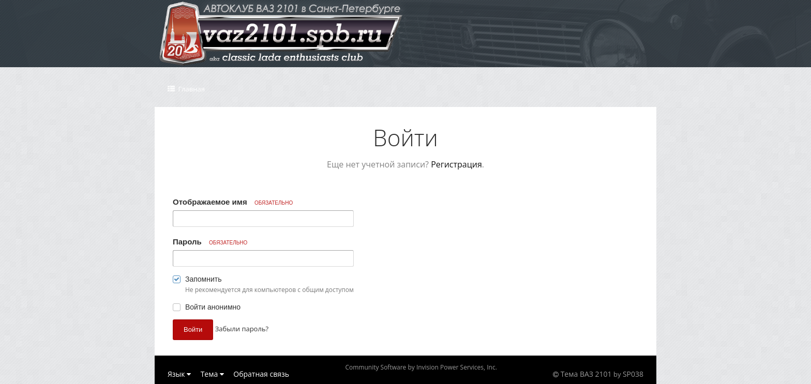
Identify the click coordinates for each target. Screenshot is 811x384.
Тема (212, 374)
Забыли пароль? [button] (241, 328)
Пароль (210, 241)
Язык (179, 374)
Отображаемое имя (233, 201)
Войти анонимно (213, 307)
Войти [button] (193, 329)
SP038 (633, 374)
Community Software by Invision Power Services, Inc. (421, 367)
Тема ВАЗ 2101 (586, 374)
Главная (190, 89)
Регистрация (456, 164)
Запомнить (203, 279)
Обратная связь (261, 374)
